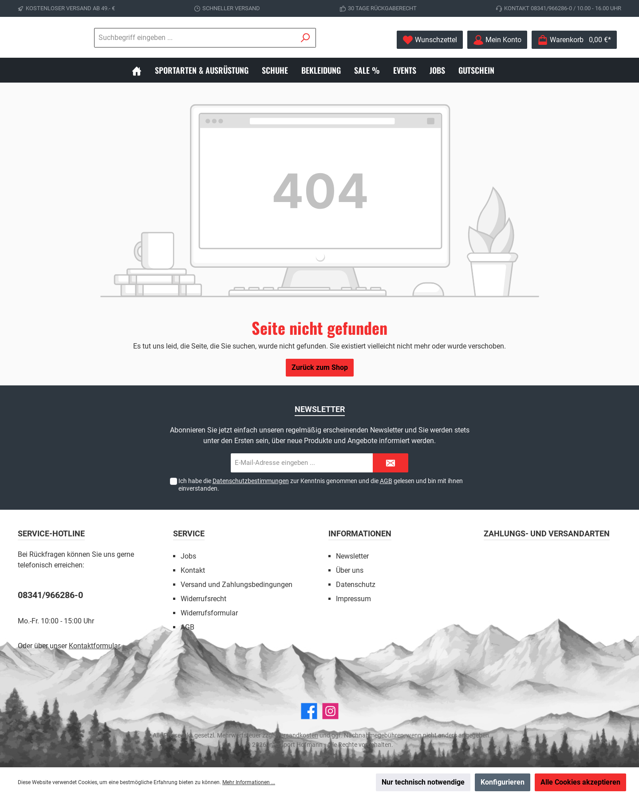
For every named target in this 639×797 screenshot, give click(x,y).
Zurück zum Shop (320, 367)
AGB (386, 480)
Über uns (349, 570)
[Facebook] (309, 711)
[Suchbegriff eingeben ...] (243, 38)
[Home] (143, 70)
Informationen (359, 533)
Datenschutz (355, 584)
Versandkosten (297, 735)
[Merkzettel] (430, 40)
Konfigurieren (503, 782)
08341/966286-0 (50, 595)
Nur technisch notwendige (423, 782)
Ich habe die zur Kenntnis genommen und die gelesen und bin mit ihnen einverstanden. (320, 484)
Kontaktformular (94, 646)
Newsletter (352, 556)
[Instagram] (330, 711)
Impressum (353, 599)
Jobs (188, 556)
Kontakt (193, 570)
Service (189, 533)
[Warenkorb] (574, 40)
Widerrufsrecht (203, 599)
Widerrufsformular (209, 613)
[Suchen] (354, 38)
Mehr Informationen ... (248, 782)
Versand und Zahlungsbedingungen (236, 584)
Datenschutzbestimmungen (251, 480)
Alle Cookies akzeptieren (580, 782)
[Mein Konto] (497, 40)
